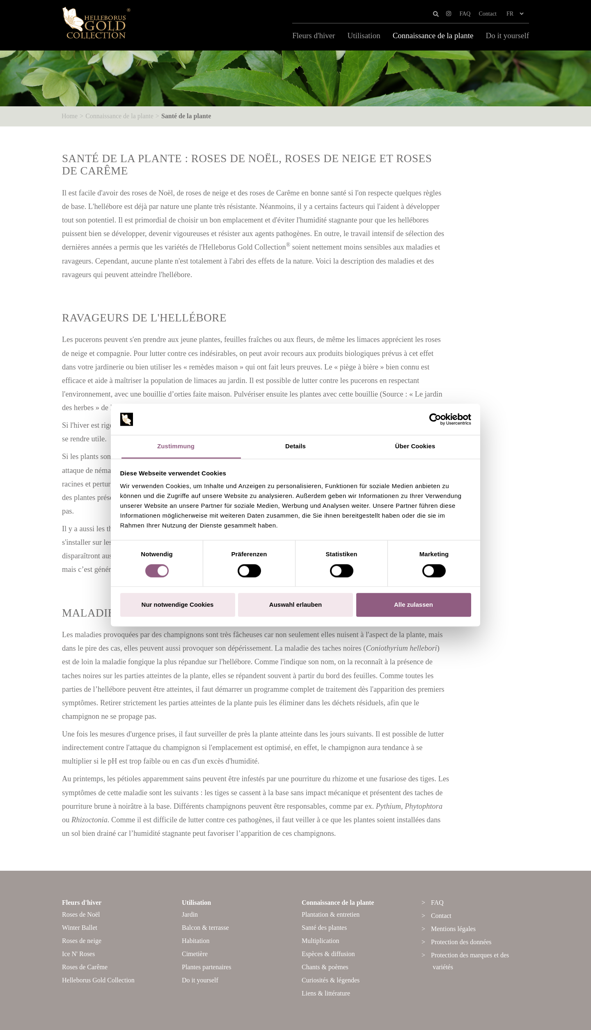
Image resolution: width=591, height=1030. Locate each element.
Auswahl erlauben (295, 604)
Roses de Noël (81, 914)
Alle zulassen (413, 604)
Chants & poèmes (325, 966)
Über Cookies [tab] (415, 446)
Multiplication (320, 940)
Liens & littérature (326, 993)
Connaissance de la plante (433, 36)
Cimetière (195, 953)
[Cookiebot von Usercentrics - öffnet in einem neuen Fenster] (435, 419)
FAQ (464, 14)
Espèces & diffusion (328, 953)
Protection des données (461, 941)
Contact (488, 14)
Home (70, 115)
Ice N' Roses (78, 953)
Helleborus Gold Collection (98, 980)
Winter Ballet (79, 927)
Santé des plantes (324, 927)
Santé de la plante (186, 115)
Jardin (190, 914)
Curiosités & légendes (331, 980)
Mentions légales (453, 928)
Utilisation (363, 36)
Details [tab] (295, 446)
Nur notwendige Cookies (178, 604)
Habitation (196, 940)
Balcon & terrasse (205, 927)
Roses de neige (81, 940)
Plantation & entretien (331, 914)
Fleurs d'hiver (313, 36)
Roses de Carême (85, 966)
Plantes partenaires (206, 966)
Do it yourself (507, 36)
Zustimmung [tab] (176, 446)
